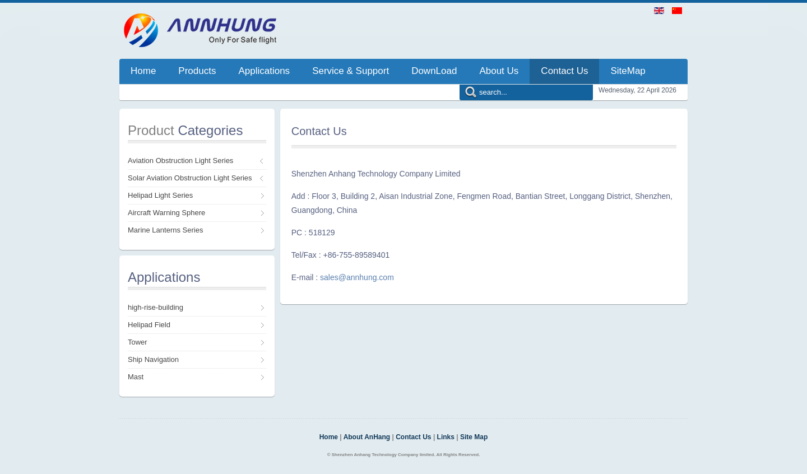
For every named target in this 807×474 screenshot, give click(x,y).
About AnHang (367, 437)
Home (328, 437)
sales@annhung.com (357, 277)
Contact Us (413, 437)
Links (445, 437)
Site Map (474, 437)
